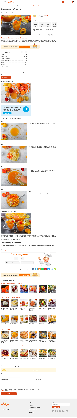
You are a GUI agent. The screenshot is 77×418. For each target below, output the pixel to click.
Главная (3, 5)
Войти (74, 2)
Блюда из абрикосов (5, 329)
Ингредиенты (4, 37)
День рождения (4, 348)
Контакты (31, 406)
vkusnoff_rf (7, 113)
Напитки (14, 5)
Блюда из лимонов (16, 297)
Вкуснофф (45, 15)
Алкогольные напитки (22, 5)
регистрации (11, 391)
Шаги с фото (11, 37)
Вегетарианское (13, 345)
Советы (17, 37)
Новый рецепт (67, 1)
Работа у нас (31, 412)
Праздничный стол (14, 348)
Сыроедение (22, 345)
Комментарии (23, 37)
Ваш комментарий (5, 379)
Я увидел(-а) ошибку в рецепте (10, 250)
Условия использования (34, 408)
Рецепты (19, 1)
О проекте (31, 405)
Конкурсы (25, 1)
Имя (2, 373)
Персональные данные (34, 410)
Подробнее (35, 370)
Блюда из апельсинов (6, 313)
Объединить (6, 77)
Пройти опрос (32, 413)
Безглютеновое (4, 345)
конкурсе (3, 391)
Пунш (30, 5)
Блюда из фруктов (5, 297)
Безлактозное (30, 345)
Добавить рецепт (25, 46)
